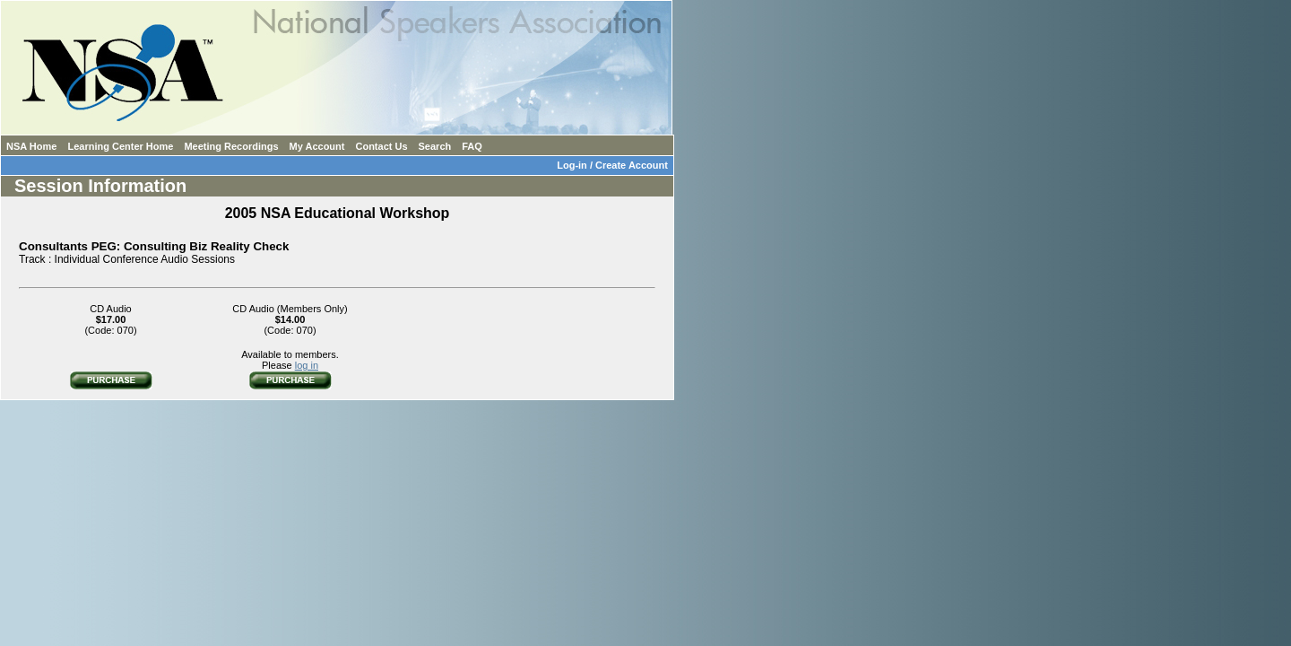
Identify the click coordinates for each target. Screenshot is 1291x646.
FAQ (472, 146)
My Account (317, 146)
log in (306, 365)
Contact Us (381, 146)
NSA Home (31, 146)
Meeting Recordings (231, 146)
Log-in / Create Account (615, 165)
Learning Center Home (120, 146)
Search (435, 146)
